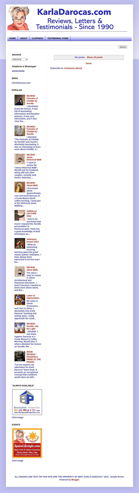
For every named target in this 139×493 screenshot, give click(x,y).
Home (89, 63)
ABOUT (24, 38)
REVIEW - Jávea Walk (32, 184)
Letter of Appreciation (33, 296)
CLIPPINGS (37, 38)
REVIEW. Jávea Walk (32, 268)
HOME (12, 38)
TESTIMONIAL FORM (57, 38)
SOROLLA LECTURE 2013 (32, 213)
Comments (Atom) (73, 68)
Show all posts (95, 57)
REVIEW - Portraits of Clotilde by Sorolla (32, 99)
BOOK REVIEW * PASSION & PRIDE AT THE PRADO (34, 357)
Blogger (75, 479)
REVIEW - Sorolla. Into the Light (33, 326)
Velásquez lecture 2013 (33, 240)
